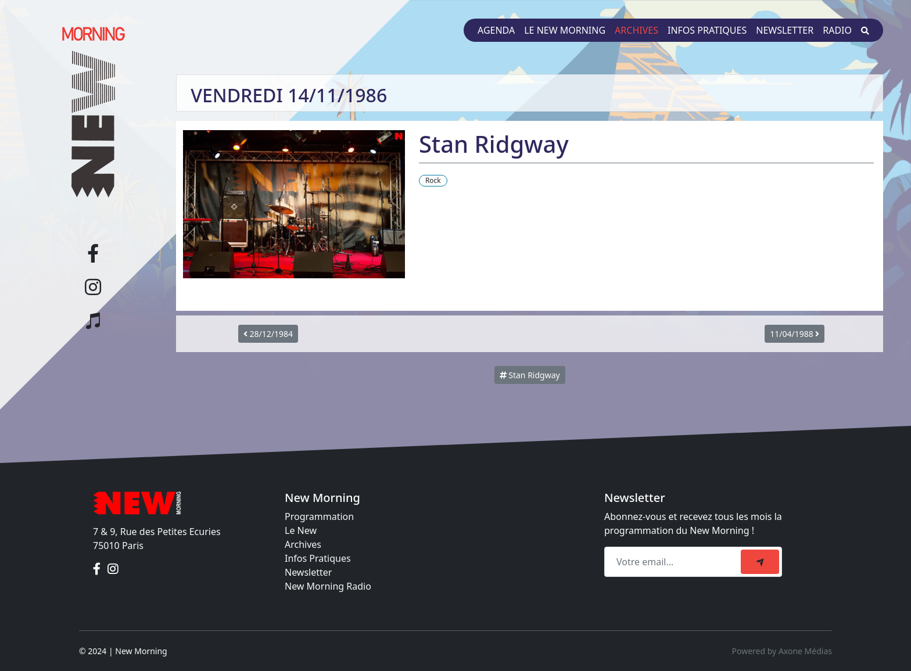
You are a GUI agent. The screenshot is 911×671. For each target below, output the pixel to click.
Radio (837, 30)
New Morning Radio (328, 586)
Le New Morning (564, 30)
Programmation (319, 516)
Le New (301, 530)
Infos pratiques (707, 30)
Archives (636, 30)
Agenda (496, 30)
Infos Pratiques (318, 558)
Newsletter (784, 30)
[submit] (760, 562)
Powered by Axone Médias (782, 650)
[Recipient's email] (674, 562)
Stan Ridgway (530, 375)
